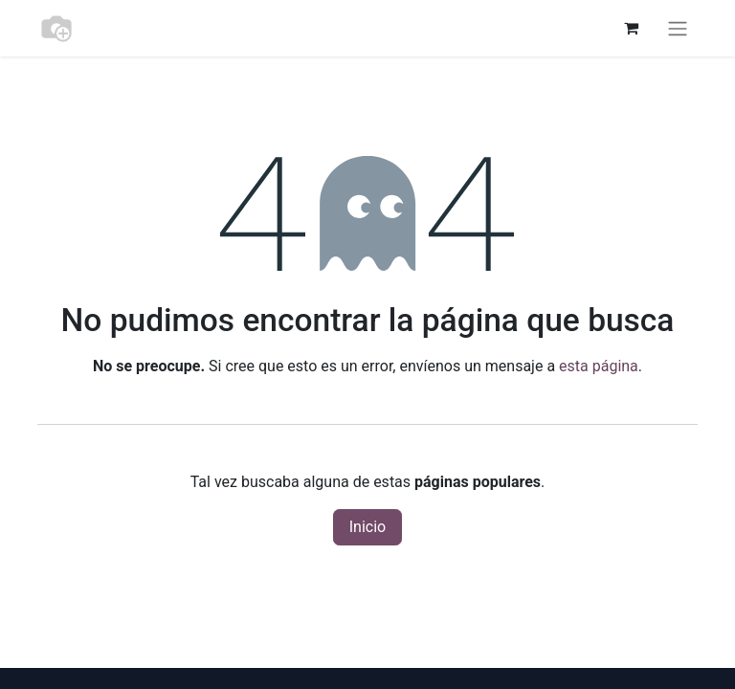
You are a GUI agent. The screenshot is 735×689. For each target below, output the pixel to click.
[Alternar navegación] (677, 28)
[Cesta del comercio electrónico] (631, 28)
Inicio (367, 527)
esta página (598, 366)
